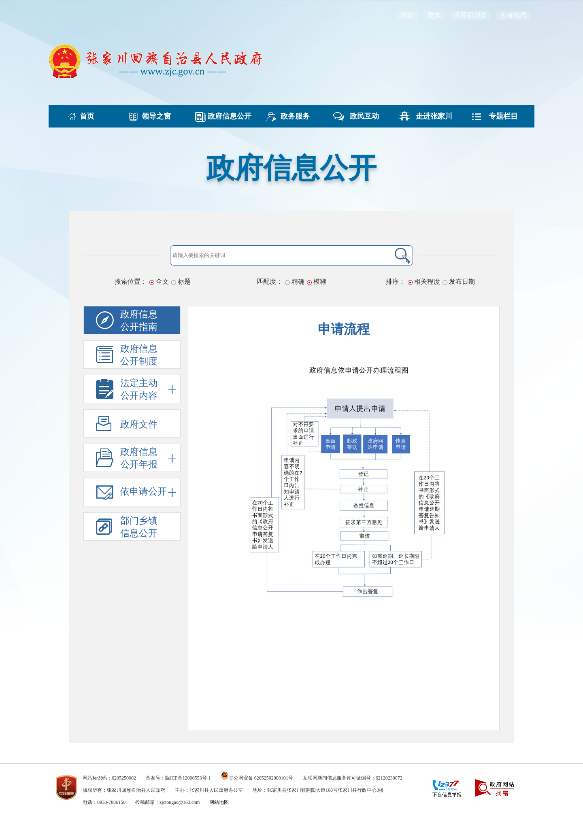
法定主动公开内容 (148, 389)
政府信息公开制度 (138, 355)
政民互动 (361, 116)
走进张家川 (430, 116)
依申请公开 (148, 492)
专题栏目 (499, 116)
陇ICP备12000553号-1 (188, 778)
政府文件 (138, 424)
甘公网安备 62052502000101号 (261, 778)
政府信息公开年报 (148, 458)
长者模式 (513, 15)
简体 (407, 15)
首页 (83, 116)
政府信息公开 (222, 116)
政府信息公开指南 (138, 320)
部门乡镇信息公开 (138, 527)
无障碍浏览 (470, 15)
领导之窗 (152, 116)
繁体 (434, 15)
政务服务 (291, 116)
